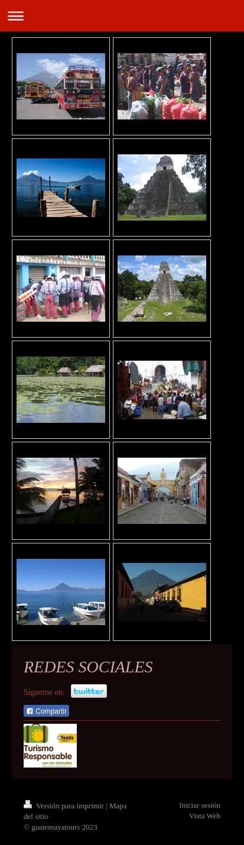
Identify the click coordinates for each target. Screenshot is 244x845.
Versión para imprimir (65, 805)
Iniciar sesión (199, 805)
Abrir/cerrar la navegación (122, 15)
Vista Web (204, 815)
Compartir (46, 711)
